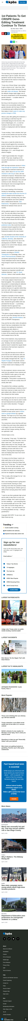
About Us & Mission (7, 948)
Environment (4, 824)
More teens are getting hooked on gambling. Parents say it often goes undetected (12, 747)
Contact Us (5, 983)
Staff (4, 967)
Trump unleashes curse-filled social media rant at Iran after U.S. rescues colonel (12, 724)
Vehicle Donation (7, 1014)
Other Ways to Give (7, 1009)
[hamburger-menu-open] (2, 2)
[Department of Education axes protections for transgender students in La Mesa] (14, 905)
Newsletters (5, 951)
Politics (3, 855)
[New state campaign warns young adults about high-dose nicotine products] (14, 874)
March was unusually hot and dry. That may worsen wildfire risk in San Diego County (12, 828)
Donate (14, 799)
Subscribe (14, 590)
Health (3, 883)
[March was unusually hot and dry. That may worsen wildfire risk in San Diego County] (14, 815)
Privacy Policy (6, 965)
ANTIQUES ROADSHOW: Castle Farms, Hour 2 (11, 687)
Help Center (6, 994)
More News (6, 806)
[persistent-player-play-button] (2, 1019)
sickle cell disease (12, 91)
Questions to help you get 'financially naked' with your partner (13, 740)
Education (4, 913)
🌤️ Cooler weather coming (10, 527)
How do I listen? (6, 988)
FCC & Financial (7, 957)
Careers (5, 954)
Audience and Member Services (10, 977)
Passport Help (6, 991)
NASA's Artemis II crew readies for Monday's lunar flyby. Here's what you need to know (13, 732)
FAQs (4, 985)
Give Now (22, 2)
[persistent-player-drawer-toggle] (26, 1019)
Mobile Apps (6, 959)
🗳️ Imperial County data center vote (13, 533)
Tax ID (4, 1011)
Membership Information (8, 1006)
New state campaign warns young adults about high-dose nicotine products (13, 887)
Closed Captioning (7, 980)
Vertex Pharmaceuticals (8, 256)
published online (6, 225)
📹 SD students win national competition (11, 531)
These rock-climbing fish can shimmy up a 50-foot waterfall (13, 716)
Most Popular (7, 695)
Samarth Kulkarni (17, 317)
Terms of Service (7, 970)
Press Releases (6, 962)
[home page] (11, 2)
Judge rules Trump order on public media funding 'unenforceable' (12, 630)
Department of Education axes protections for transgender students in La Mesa (13, 917)
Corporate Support (7, 1001)
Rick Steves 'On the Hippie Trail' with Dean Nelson (13, 658)
